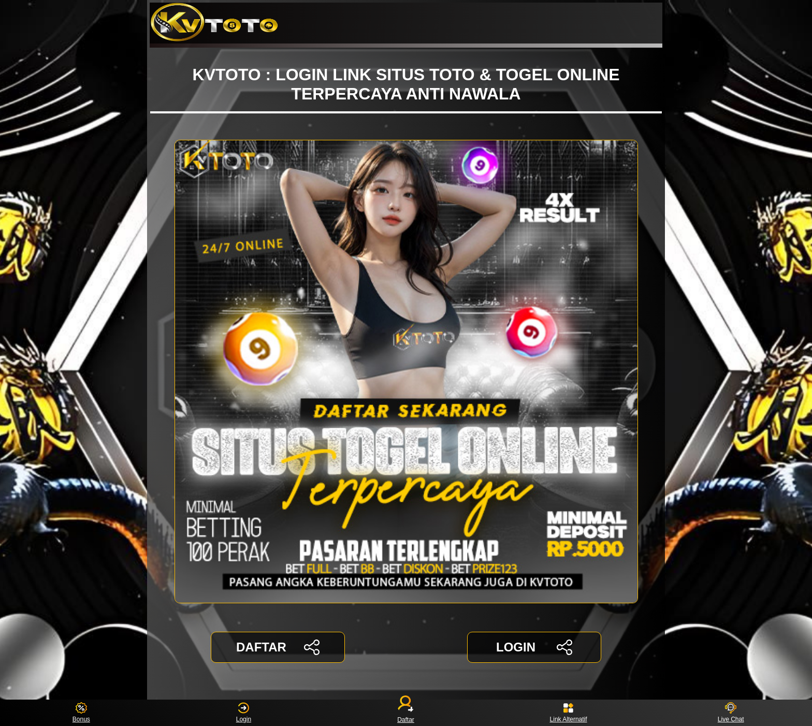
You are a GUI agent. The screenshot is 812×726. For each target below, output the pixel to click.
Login (243, 712)
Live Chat (731, 712)
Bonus (81, 712)
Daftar (406, 712)
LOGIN (534, 647)
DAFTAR (278, 647)
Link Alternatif (568, 712)
